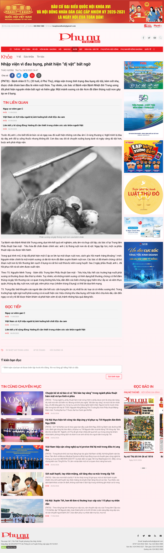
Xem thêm (143, 473)
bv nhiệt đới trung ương (17, 350)
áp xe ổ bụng (39, 350)
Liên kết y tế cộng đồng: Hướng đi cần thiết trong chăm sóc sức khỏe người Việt (43, 125)
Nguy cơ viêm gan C (13, 108)
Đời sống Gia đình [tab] (150, 392)
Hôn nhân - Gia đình (48, 49)
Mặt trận (26, 49)
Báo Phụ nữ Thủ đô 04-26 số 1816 (143, 456)
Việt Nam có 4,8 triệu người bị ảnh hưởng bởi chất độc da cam (34, 117)
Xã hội (35, 49)
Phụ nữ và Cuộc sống (109, 49)
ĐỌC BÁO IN (143, 386)
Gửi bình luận (114, 376)
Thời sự (17, 49)
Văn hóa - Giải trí (91, 49)
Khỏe (75, 49)
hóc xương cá (56, 350)
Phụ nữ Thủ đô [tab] (131, 392)
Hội (60, 49)
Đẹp (80, 49)
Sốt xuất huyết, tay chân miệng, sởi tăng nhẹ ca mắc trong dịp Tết (80, 473)
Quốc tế (148, 49)
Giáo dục (67, 49)
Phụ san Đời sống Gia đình (131, 49)
